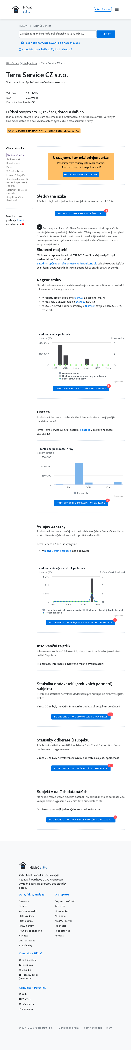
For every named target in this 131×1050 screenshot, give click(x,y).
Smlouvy (24, 901)
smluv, (90, 306)
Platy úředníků (26, 915)
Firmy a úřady (26, 925)
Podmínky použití (92, 1027)
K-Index (23, 935)
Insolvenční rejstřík (15, 175)
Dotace (10, 167)
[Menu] (117, 9)
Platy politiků (26, 920)
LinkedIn (25, 969)
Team (109, 1027)
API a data (60, 915)
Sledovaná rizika (15, 155)
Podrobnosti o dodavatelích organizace (82, 716)
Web (23, 994)
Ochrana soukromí (69, 1027)
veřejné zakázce (57, 550)
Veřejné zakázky (14, 171)
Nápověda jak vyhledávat (34, 49)
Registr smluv (13, 163)
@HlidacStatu (28, 960)
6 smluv (78, 297)
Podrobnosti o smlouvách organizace (82, 388)
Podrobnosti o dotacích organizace (82, 502)
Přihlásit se (103, 9)
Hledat (106, 34)
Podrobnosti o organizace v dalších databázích (82, 819)
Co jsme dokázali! (65, 901)
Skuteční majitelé (15, 159)
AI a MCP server (63, 920)
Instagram (26, 1009)
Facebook (26, 964)
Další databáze (27, 940)
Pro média (60, 925)
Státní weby (25, 945)
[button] (44, 130)
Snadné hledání (61, 49)
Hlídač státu (12, 63)
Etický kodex (62, 910)
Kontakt (59, 935)
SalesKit (21, 220)
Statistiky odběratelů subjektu (16, 191)
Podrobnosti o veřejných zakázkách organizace (82, 622)
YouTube (25, 999)
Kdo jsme (60, 906)
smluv (81, 301)
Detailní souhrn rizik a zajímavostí (82, 213)
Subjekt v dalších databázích (14, 199)
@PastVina (26, 1004)
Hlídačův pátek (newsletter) (28, 976)
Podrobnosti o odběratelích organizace (82, 767)
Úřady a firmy (30, 63)
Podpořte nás (62, 930)
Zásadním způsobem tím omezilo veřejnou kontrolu (67, 263)
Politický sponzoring (30, 930)
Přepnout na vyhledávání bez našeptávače (50, 42)
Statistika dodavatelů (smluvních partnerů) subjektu (17, 182)
